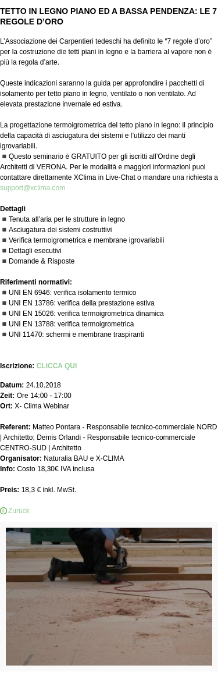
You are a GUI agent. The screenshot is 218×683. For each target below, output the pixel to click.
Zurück (19, 511)
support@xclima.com (32, 188)
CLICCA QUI (57, 366)
